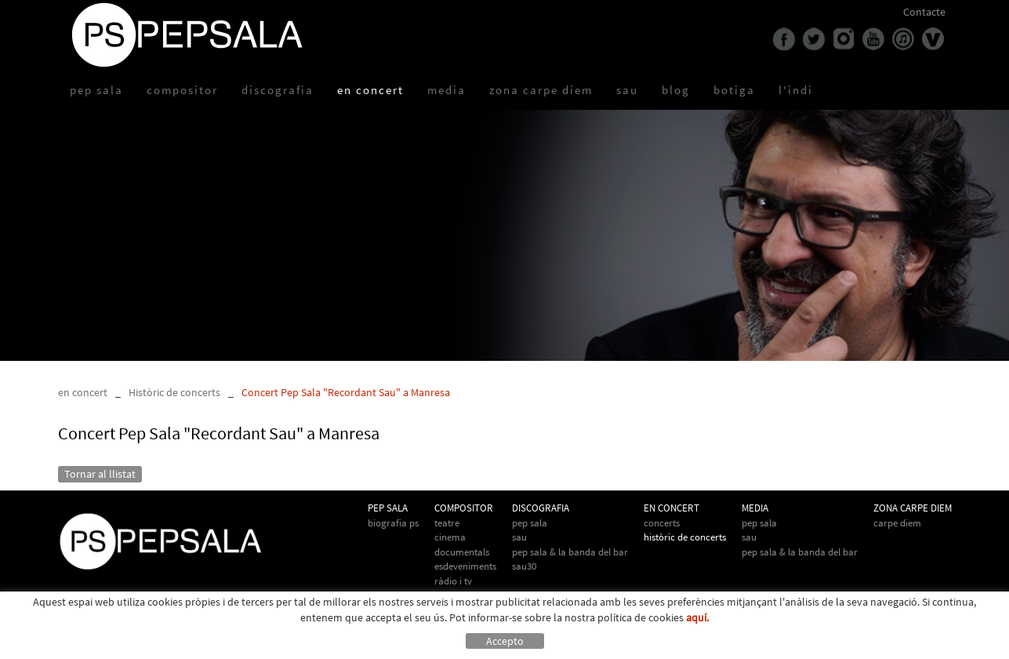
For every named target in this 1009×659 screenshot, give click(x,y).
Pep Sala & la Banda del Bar (800, 552)
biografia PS (393, 523)
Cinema (450, 537)
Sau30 (524, 566)
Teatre (446, 523)
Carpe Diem (897, 523)
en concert (82, 392)
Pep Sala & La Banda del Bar (570, 552)
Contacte (924, 12)
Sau (519, 537)
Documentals (461, 552)
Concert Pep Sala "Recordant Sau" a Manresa (345, 392)
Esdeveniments (465, 566)
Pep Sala (529, 523)
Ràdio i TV (453, 581)
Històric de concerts (174, 392)
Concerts (662, 523)
